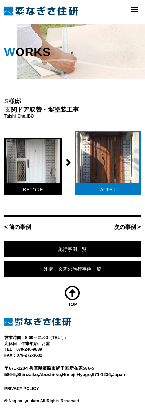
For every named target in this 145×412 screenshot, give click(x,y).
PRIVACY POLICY (21, 388)
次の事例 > (127, 227)
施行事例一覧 (72, 249)
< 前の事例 (17, 227)
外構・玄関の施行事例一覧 (72, 269)
